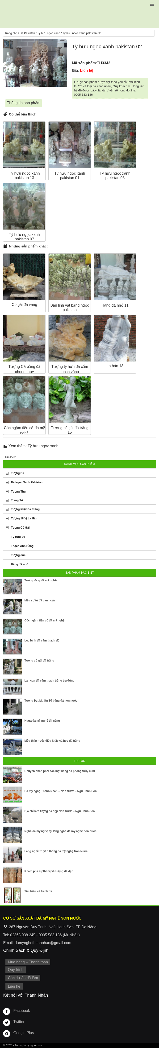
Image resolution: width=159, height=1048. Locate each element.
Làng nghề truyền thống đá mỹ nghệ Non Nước (56, 851)
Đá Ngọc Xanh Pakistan (26, 482)
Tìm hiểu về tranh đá (38, 891)
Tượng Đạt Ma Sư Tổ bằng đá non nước (50, 700)
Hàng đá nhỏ (19, 564)
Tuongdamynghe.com (28, 1045)
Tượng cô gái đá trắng (39, 660)
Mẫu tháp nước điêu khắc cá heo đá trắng (52, 740)
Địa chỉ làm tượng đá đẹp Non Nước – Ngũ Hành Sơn (59, 811)
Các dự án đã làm (23, 978)
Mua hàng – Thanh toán (28, 962)
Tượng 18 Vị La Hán (24, 518)
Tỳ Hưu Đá (18, 536)
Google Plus (23, 1033)
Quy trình (15, 970)
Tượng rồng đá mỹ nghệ (40, 580)
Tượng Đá (17, 473)
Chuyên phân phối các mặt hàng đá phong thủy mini (59, 771)
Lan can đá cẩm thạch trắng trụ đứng (49, 680)
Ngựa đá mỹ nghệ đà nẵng (42, 720)
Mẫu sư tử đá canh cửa (39, 600)
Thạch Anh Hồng (22, 546)
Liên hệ (14, 986)
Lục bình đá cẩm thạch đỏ (41, 640)
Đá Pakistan (27, 33)
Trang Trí (17, 500)
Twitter (18, 1022)
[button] (152, 4)
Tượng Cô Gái (20, 527)
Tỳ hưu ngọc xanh (48, 33)
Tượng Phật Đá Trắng (25, 509)
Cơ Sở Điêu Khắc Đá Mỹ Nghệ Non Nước (79, 14)
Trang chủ (10, 33)
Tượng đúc (18, 555)
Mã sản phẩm (84, 63)
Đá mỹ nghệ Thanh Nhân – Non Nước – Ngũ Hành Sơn (60, 791)
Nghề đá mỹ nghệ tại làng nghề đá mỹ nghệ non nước (60, 831)
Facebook (21, 1011)
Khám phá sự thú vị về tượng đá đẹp (48, 871)
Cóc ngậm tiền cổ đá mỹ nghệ (44, 620)
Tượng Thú (18, 491)
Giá (75, 71)
